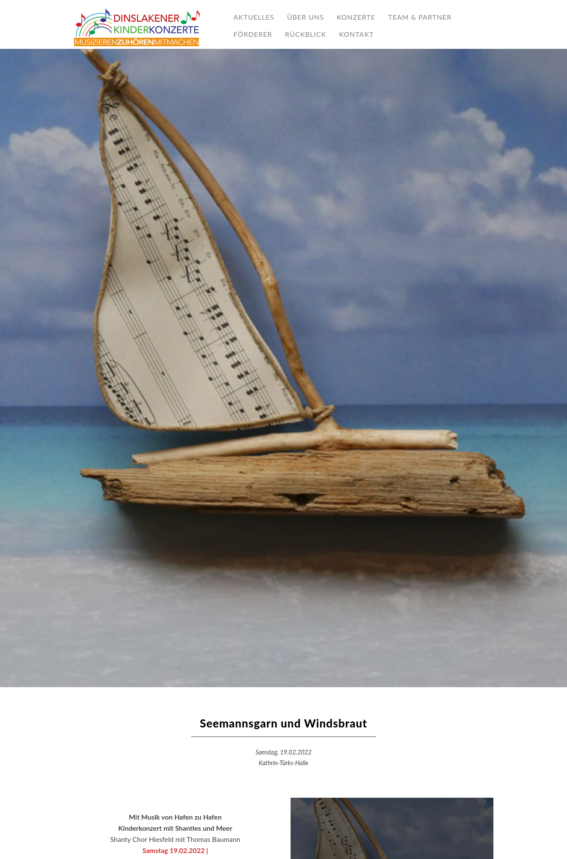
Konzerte (356, 17)
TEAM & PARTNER (419, 17)
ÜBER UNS (305, 17)
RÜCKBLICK (305, 34)
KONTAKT (356, 34)
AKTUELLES (254, 17)
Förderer (253, 34)
